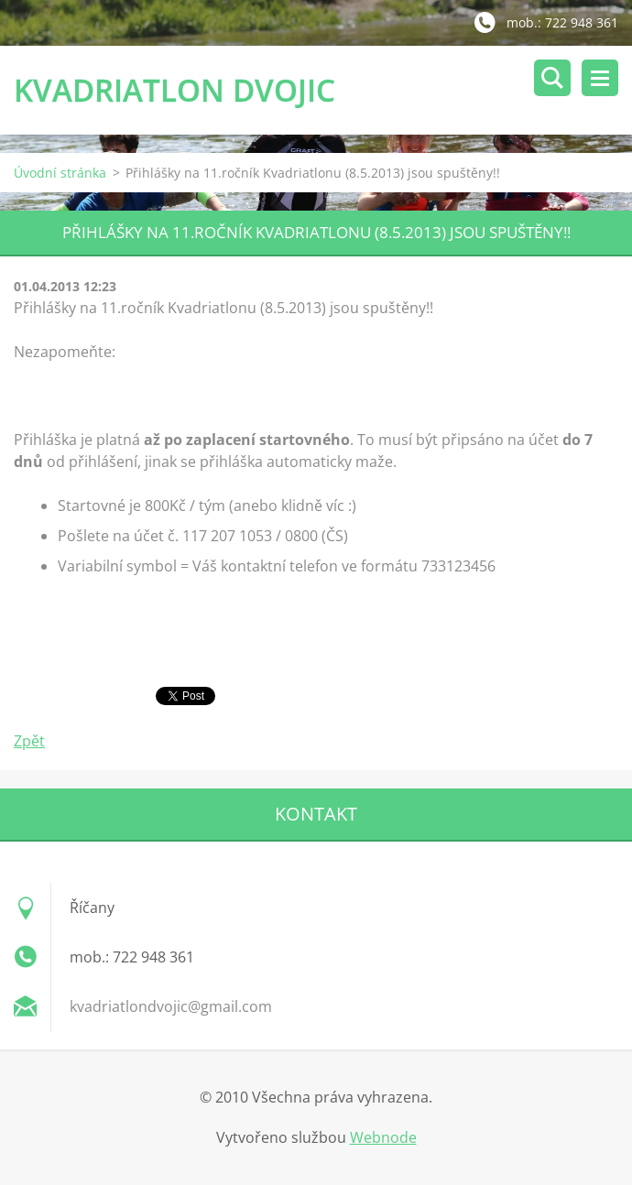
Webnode (383, 1137)
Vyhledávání (552, 78)
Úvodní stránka (60, 172)
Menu (600, 78)
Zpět (29, 741)
